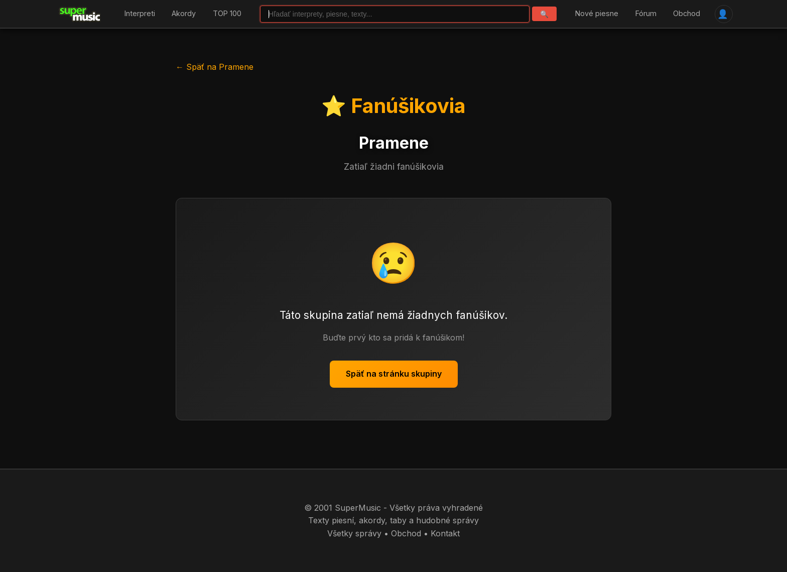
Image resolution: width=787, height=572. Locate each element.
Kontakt (445, 533)
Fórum (646, 14)
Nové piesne (596, 14)
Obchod (686, 14)
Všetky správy (354, 533)
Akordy (184, 14)
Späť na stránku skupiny (394, 374)
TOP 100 (227, 14)
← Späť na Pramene (214, 67)
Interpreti (139, 14)
